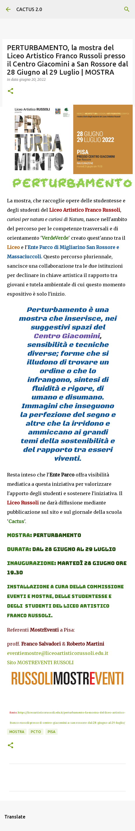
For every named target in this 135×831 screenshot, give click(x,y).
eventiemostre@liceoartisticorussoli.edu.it (57, 653)
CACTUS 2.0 (29, 9)
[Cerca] (126, 9)
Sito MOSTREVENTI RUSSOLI (40, 662)
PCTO (36, 732)
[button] (10, 91)
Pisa (51, 732)
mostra (16, 732)
